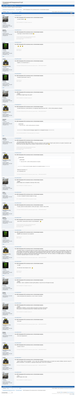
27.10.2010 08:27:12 (18, 104)
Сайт (3, 56)
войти (64, 11)
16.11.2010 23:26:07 (18, 342)
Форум (4, 5)
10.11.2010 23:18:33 (18, 261)
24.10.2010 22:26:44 (18, 15)
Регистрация (11, 5)
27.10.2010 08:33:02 (18, 119)
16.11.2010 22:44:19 (18, 317)
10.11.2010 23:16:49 (18, 246)
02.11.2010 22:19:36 (18, 217)
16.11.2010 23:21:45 (18, 332)
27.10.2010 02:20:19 (18, 90)
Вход (15, 5)
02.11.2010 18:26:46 (18, 177)
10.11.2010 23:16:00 (18, 230)
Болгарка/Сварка (19, 9)
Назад (8, 11)
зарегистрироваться (70, 11)
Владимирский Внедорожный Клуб (13, 2)
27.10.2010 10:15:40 (18, 152)
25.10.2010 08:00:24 (18, 73)
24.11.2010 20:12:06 (18, 372)
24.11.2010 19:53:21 (18, 357)
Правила (7, 5)
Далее (20, 11)
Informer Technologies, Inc (70, 392)
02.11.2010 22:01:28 (18, 192)
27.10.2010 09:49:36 (18, 138)
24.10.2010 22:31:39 (18, 42)
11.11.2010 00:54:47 (18, 292)
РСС (72, 13)
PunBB (61, 392)
